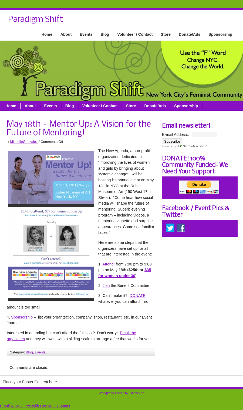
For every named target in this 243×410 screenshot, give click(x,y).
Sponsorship (220, 34)
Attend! (108, 264)
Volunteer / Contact (135, 34)
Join (106, 285)
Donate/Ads (189, 34)
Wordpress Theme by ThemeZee (121, 393)
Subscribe (172, 141)
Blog (104, 34)
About (66, 34)
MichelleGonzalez (24, 142)
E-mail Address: (175, 134)
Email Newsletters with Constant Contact (35, 406)
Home (47, 34)
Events (86, 34)
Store (166, 34)
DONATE (138, 295)
